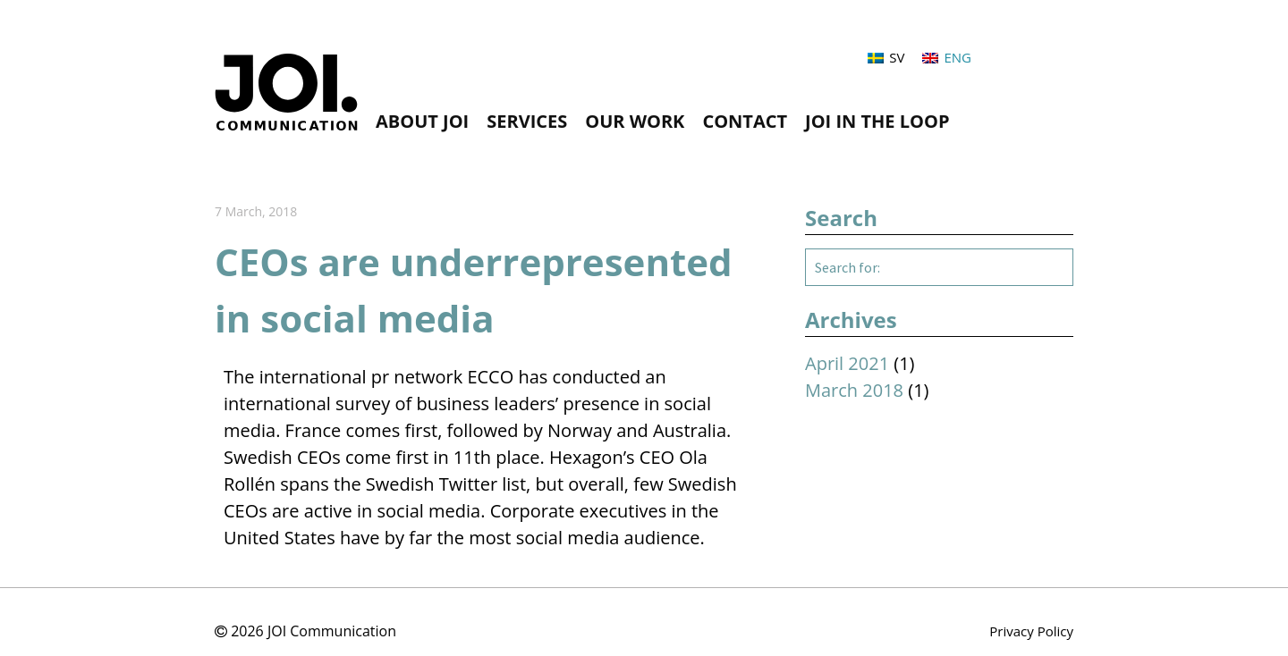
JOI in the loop (877, 121)
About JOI (422, 121)
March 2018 (854, 390)
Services (527, 121)
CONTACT (744, 121)
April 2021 (847, 363)
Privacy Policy (1031, 631)
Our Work (634, 121)
